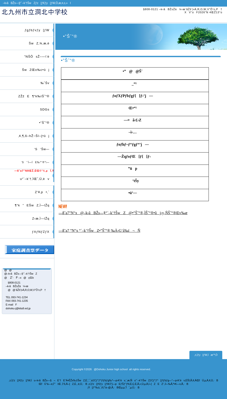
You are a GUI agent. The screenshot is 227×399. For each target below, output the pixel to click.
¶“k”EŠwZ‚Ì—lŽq (30, 205)
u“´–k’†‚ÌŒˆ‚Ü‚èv (33, 179)
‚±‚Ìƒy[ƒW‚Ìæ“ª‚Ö (206, 354)
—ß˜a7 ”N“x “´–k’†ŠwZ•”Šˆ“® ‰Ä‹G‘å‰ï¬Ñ (99, 231)
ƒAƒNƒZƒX (40, 231)
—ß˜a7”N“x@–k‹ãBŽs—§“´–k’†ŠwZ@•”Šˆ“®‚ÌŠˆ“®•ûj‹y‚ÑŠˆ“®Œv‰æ (123, 213)
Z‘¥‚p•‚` (40, 192)
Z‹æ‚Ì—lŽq (39, 218)
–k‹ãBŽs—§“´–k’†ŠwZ (56, 14)
